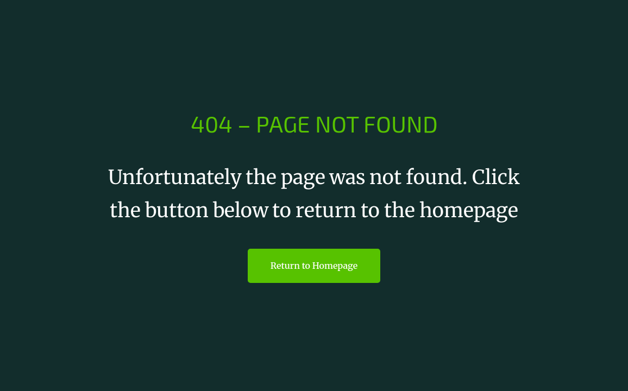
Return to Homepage (314, 265)
